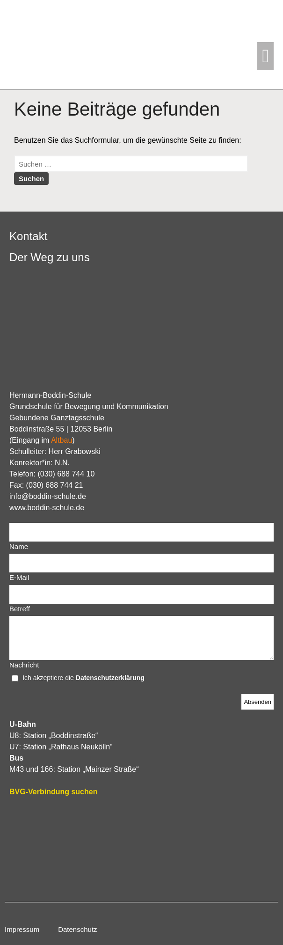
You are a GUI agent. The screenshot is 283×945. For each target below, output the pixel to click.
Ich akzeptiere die (49, 677)
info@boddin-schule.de (47, 496)
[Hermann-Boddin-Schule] (141, 848)
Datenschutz (77, 929)
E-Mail (19, 577)
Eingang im (42, 440)
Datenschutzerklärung (110, 677)
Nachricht (24, 665)
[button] (265, 56)
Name (18, 546)
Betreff (19, 609)
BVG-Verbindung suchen (53, 792)
